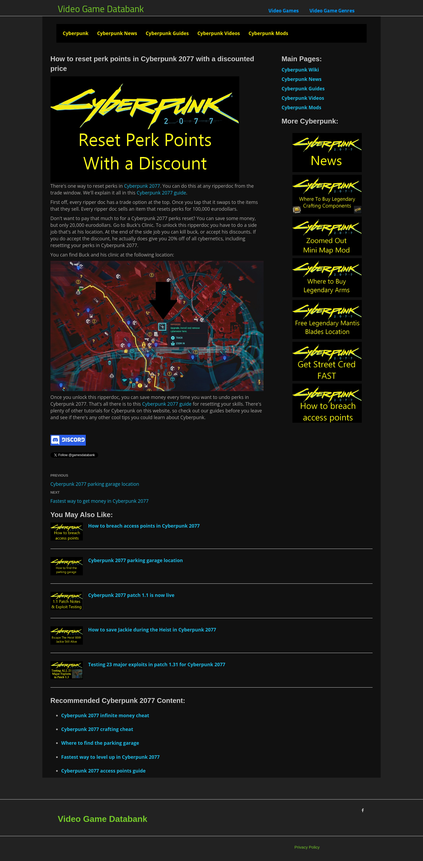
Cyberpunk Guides (167, 33)
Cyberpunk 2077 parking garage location (94, 484)
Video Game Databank (101, 9)
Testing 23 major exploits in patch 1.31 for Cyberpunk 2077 (156, 664)
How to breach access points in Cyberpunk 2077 (144, 525)
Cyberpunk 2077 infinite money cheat (105, 715)
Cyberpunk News (117, 33)
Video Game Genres (331, 10)
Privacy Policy (307, 847)
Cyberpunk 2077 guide (161, 192)
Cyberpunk (75, 33)
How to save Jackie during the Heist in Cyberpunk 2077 (152, 629)
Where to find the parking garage (100, 743)
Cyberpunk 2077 (142, 186)
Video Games (283, 10)
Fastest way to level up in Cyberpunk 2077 (110, 757)
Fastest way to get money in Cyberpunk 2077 (99, 501)
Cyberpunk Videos (218, 33)
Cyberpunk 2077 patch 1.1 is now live (131, 595)
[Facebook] (362, 810)
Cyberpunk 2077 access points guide (103, 770)
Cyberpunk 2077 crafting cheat (97, 729)
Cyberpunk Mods (268, 33)
